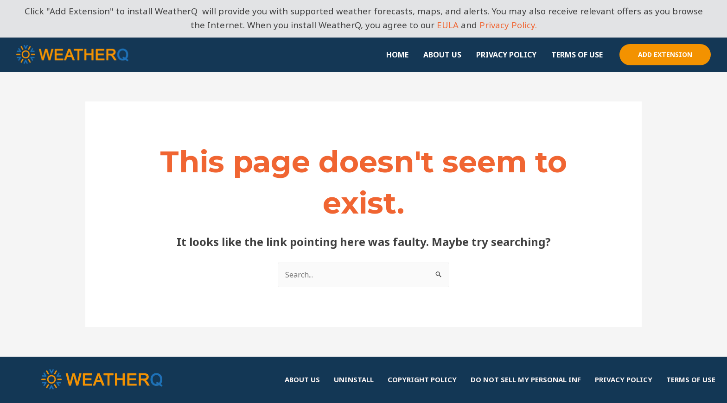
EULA (448, 25)
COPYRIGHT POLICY (422, 379)
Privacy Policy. (508, 25)
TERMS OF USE (577, 55)
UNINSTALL (354, 379)
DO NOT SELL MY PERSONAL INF (526, 379)
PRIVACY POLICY (506, 55)
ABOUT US (442, 55)
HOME (397, 55)
